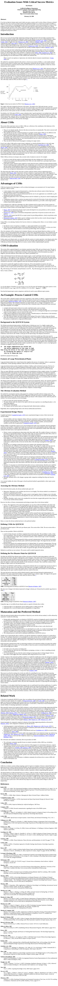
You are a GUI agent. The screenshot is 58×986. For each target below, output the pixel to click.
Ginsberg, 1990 (19, 751)
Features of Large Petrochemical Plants (16, 362)
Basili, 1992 (13, 176)
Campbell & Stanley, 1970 (18, 418)
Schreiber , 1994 (41, 40)
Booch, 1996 (4, 151)
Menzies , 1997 (46, 723)
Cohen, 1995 (18, 118)
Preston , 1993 (23, 42)
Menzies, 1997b (49, 665)
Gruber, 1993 (4, 42)
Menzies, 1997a (49, 47)
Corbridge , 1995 (41, 733)
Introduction (7, 34)
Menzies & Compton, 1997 (10, 221)
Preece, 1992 (42, 137)
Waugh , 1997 (36, 723)
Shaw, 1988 (38, 52)
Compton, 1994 (33, 674)
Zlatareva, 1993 (27, 751)
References (5, 787)
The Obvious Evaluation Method (13, 394)
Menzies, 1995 (49, 719)
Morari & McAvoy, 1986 (29, 704)
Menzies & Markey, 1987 (15, 304)
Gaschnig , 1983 (47, 52)
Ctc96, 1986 (41, 704)
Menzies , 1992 (38, 68)
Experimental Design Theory (12, 415)
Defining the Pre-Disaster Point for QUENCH (18, 557)
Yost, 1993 (14, 43)
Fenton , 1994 (33, 46)
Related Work (8, 699)
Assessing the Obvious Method (12, 489)
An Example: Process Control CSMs (19, 298)
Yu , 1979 (7, 218)
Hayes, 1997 (7, 213)
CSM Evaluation (9, 249)
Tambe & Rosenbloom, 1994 (41, 739)
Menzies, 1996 (39, 42)
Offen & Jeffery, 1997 (15, 181)
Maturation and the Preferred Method (20, 615)
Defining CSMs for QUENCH (12, 528)
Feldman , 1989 (46, 716)
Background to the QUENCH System (15, 325)
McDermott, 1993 (49, 476)
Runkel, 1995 (48, 443)
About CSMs (7, 125)
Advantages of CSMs (11, 186)
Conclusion (6, 765)
